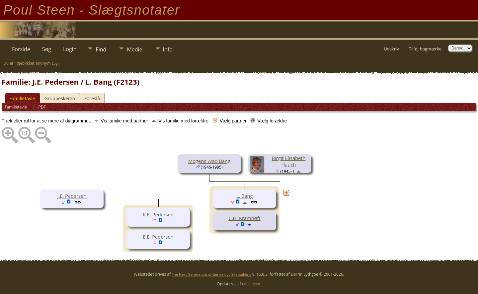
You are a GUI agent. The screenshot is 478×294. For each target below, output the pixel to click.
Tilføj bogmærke (425, 49)
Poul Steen (251, 283)
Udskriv (391, 49)
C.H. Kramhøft (244, 218)
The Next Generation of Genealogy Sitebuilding (211, 274)
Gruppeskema (59, 98)
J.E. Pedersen (71, 195)
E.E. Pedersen (158, 236)
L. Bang (244, 195)
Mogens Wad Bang (209, 161)
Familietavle (22, 98)
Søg (46, 49)
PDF (42, 107)
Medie (134, 49)
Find (101, 49)
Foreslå (92, 98)
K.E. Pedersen (158, 214)
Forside (21, 49)
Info (168, 49)
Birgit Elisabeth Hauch (289, 161)
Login (70, 49)
